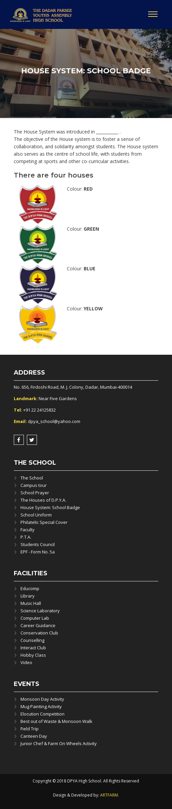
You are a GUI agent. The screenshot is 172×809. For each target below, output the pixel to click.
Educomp (29, 588)
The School (31, 478)
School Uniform (36, 515)
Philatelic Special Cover (44, 522)
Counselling (32, 640)
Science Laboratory (40, 611)
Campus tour (33, 485)
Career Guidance (37, 625)
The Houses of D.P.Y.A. (43, 500)
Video (26, 662)
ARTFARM (109, 795)
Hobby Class (33, 655)
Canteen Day (33, 736)
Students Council (37, 544)
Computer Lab (34, 618)
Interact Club (33, 648)
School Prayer (34, 493)
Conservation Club (39, 633)
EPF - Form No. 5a (37, 552)
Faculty (27, 530)
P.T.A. (25, 537)
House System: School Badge (50, 507)
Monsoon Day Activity (42, 699)
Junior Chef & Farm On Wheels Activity (58, 743)
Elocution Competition (42, 714)
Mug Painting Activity (41, 706)
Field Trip (29, 729)
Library (27, 596)
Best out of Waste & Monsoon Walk (56, 721)
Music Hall (30, 603)
